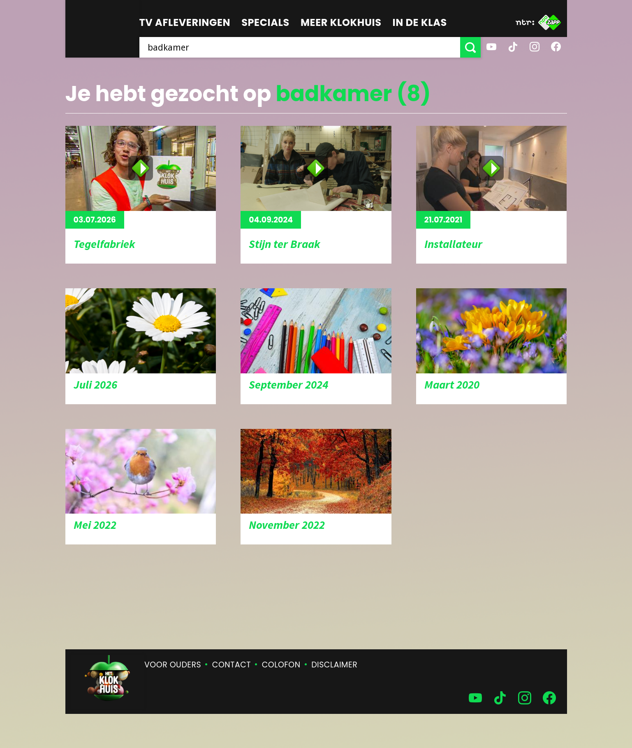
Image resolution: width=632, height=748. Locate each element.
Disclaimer (334, 664)
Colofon (281, 664)
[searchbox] (299, 47)
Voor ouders (172, 664)
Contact (231, 664)
